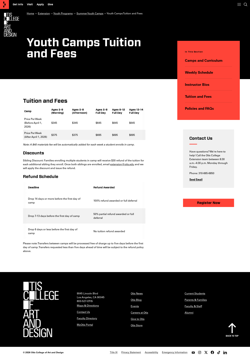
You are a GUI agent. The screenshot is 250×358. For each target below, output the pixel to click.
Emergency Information (175, 352)
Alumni (189, 312)
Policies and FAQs (199, 108)
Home (30, 13)
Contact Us (83, 312)
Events (135, 306)
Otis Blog (136, 299)
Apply (40, 4)
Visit (30, 4)
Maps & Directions (88, 305)
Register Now (208, 203)
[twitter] (206, 352)
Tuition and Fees (198, 96)
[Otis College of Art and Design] (4, 4)
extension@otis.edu (122, 164)
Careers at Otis (139, 312)
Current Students (195, 293)
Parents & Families (196, 299)
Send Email (195, 179)
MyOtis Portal (85, 324)
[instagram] (200, 352)
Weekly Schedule (199, 72)
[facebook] (212, 352)
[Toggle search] (245, 4)
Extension (44, 13)
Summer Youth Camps (90, 13)
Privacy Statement (131, 352)
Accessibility (151, 352)
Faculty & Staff (193, 306)
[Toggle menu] (239, 4)
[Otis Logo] (11, 25)
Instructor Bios (197, 84)
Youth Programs (63, 13)
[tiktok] (219, 352)
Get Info (18, 4)
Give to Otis (137, 319)
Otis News (137, 293)
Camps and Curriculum (204, 60)
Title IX (114, 352)
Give (50, 4)
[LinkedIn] (225, 352)
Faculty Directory (87, 318)
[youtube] (193, 352)
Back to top (232, 335)
